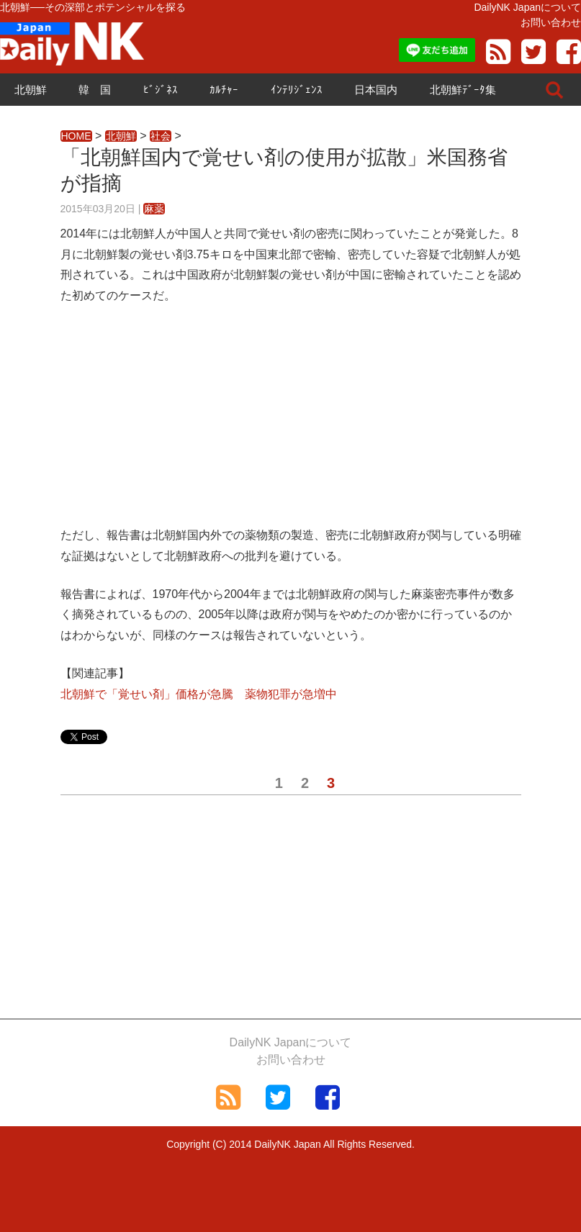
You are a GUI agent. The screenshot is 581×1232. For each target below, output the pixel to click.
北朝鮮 (30, 89)
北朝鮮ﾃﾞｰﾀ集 (463, 89)
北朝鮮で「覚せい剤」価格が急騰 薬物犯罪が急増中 (198, 694)
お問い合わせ (551, 22)
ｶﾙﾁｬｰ (224, 89)
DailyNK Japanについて (527, 7)
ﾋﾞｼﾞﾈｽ (160, 89)
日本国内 (375, 89)
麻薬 (154, 208)
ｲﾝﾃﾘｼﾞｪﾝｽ (297, 89)
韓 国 (94, 89)
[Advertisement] (290, 424)
